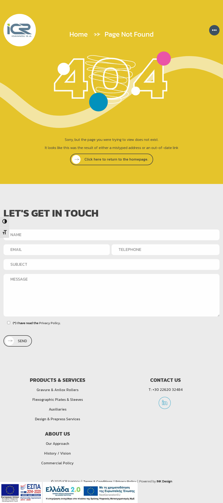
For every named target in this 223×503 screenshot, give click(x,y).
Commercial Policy (57, 463)
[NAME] (111, 234)
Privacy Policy (49, 323)
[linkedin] (164, 404)
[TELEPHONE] (166, 249)
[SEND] (17, 341)
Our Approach (57, 443)
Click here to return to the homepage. (111, 159)
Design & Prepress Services (57, 419)
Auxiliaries (57, 409)
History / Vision (57, 453)
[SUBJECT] (111, 264)
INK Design (164, 481)
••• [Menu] (214, 30)
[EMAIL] (56, 249)
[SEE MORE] (111, 159)
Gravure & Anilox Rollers (57, 389)
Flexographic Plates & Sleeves (57, 399)
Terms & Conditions (97, 481)
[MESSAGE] (111, 295)
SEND (17, 341)
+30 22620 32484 (167, 389)
